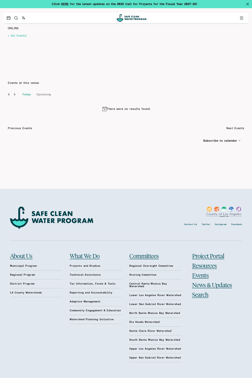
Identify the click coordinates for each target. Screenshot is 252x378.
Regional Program (22, 275)
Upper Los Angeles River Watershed (155, 349)
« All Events (17, 35)
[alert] (126, 109)
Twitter (206, 224)
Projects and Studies (85, 266)
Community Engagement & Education (95, 310)
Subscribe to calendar (220, 140)
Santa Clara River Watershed (150, 331)
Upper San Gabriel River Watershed (155, 357)
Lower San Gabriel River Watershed (155, 304)
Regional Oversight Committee (151, 266)
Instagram (221, 224)
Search (200, 294)
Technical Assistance (85, 275)
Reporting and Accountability (91, 292)
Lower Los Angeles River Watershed (155, 295)
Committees (144, 256)
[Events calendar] (8, 18)
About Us (21, 256)
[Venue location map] (67, 56)
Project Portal (208, 256)
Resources (204, 265)
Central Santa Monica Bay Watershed (148, 285)
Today (26, 94)
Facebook (236, 224)
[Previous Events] (9, 94)
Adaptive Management (85, 301)
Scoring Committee (142, 275)
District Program (22, 283)
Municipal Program (23, 266)
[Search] (16, 18)
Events (200, 275)
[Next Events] (15, 94)
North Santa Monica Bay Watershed (154, 313)
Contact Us (190, 224)
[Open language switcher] (23, 18)
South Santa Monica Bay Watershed (154, 340)
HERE (65, 4)
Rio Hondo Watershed (144, 322)
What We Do (85, 256)
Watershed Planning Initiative (92, 319)
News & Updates (212, 285)
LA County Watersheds (26, 292)
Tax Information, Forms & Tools (92, 283)
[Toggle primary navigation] (241, 18)
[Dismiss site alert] (249, 4)
